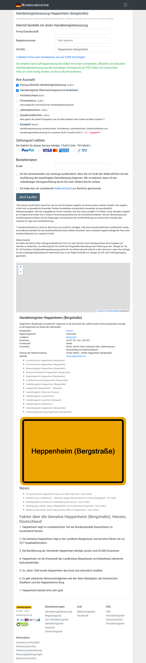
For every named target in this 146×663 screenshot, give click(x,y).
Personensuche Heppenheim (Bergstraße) (45, 364)
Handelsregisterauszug (58, 611)
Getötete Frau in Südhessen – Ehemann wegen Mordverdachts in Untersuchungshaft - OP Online (71, 498)
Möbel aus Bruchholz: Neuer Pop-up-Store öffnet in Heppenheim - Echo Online (62, 510)
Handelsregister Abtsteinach (39, 404)
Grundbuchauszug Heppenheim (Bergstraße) (47, 380)
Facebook (82, 615)
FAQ (108, 611)
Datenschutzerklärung (29, 650)
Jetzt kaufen (28, 197)
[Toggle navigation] (125, 5)
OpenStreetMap (112, 311)
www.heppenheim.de (76, 356)
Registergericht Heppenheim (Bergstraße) (45, 376)
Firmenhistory (32, 100)
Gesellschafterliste (34, 115)
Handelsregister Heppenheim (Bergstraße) (46, 384)
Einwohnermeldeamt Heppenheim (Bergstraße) (48, 372)
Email (19, 166)
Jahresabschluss (33, 109)
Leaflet (100, 311)
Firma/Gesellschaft (27, 31)
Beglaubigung (53, 615)
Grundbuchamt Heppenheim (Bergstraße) (45, 360)
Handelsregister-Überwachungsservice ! (49, 90)
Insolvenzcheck (32, 95)
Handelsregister (30, 5)
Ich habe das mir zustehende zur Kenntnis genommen (60, 188)
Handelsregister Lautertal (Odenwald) (43, 400)
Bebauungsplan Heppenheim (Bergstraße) (45, 368)
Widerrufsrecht (63, 188)
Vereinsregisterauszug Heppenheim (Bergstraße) (49, 412)
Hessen (69, 331)
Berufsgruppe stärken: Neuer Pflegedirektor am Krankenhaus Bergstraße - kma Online (66, 506)
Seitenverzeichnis (26, 658)
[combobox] (83, 32)
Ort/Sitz (20, 49)
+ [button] (21, 267)
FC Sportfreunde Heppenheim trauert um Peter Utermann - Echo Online (59, 494)
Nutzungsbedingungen (29, 654)
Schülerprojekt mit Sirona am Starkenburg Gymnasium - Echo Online (58, 502)
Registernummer (26, 40)
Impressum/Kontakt (28, 642)
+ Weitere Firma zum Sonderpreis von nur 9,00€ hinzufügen (50, 57)
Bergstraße (71, 337)
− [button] (21, 272)
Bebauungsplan (86, 611)
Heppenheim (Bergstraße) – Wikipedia (44, 388)
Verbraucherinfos (26, 646)
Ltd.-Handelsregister (57, 619)
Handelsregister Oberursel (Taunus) (43, 392)
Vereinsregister (54, 631)
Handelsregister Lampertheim (40, 396)
